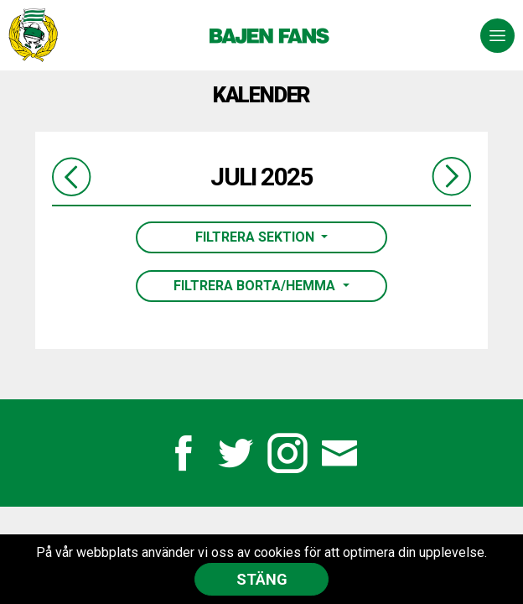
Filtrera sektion (256, 237)
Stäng (261, 579)
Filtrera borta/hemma (256, 286)
